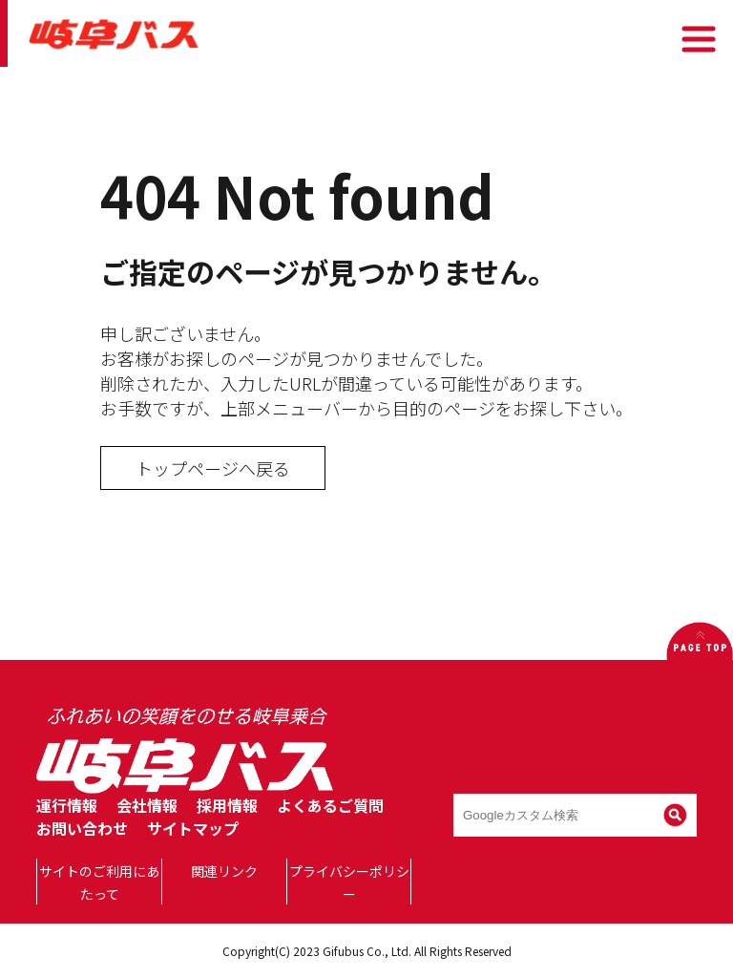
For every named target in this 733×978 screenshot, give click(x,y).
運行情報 (66, 805)
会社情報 (147, 805)
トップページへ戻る (213, 468)
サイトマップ (193, 828)
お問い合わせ (82, 828)
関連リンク (224, 871)
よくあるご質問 (330, 805)
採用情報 (227, 805)
